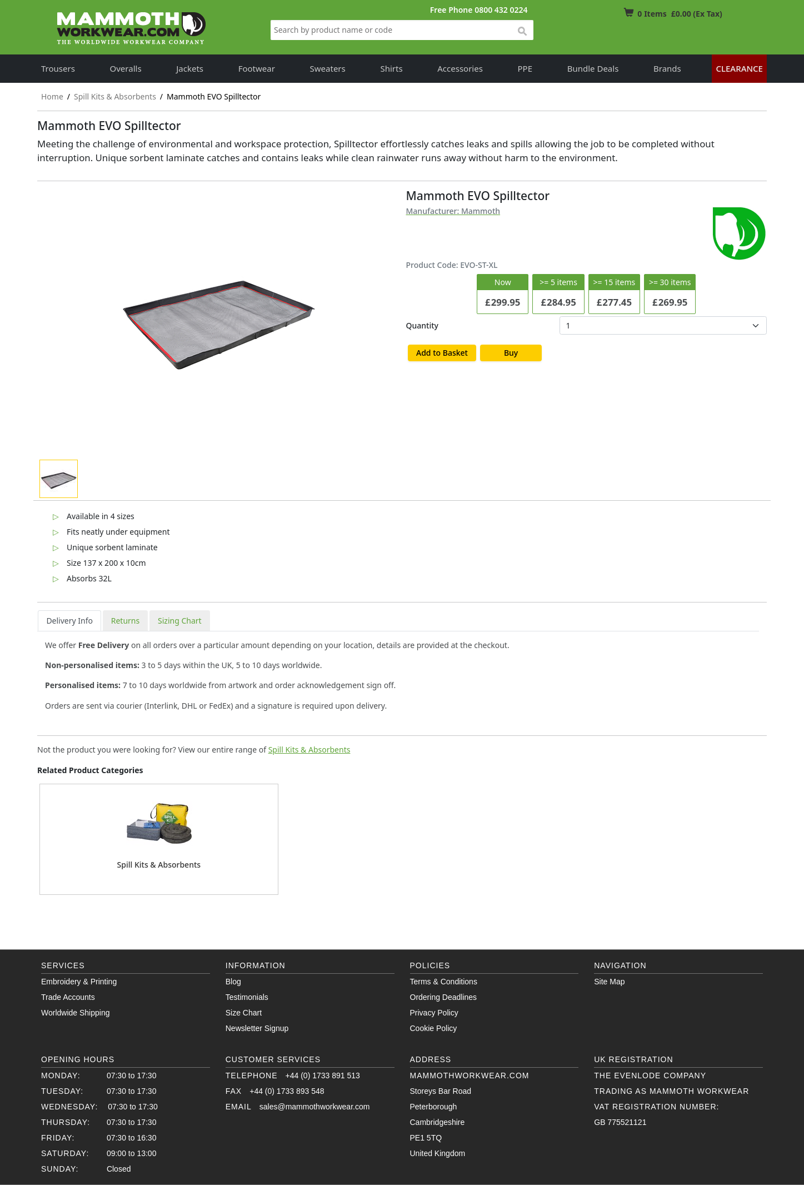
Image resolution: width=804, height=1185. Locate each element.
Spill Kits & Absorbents (309, 749)
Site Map (609, 981)
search (522, 31)
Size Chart (244, 1012)
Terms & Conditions (443, 981)
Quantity (422, 325)
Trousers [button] (58, 68)
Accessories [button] (460, 68)
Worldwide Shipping (75, 1012)
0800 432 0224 (501, 9)
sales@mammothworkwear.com (314, 1106)
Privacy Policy (434, 1012)
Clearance (739, 68)
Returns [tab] (125, 620)
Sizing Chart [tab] (180, 620)
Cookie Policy (433, 1028)
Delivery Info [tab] (69, 620)
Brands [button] (667, 68)
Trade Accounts (68, 997)
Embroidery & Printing (79, 981)
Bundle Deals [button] (593, 68)
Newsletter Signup (257, 1028)
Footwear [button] (256, 68)
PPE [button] (525, 68)
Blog (233, 981)
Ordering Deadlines (443, 997)
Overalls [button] (126, 68)
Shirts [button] (391, 68)
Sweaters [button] (328, 68)
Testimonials (247, 997)
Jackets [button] (189, 68)
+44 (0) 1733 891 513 (323, 1075)
